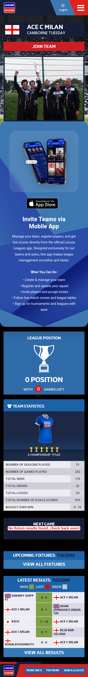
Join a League (74, 670)
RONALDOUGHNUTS (19, 643)
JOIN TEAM (44, 46)
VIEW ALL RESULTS (44, 652)
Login (63, 8)
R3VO (12, 621)
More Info (34, 670)
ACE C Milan (66, 597)
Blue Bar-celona (64, 632)
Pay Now (52, 670)
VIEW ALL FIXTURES (44, 564)
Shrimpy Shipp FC (19, 597)
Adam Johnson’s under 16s (67, 609)
